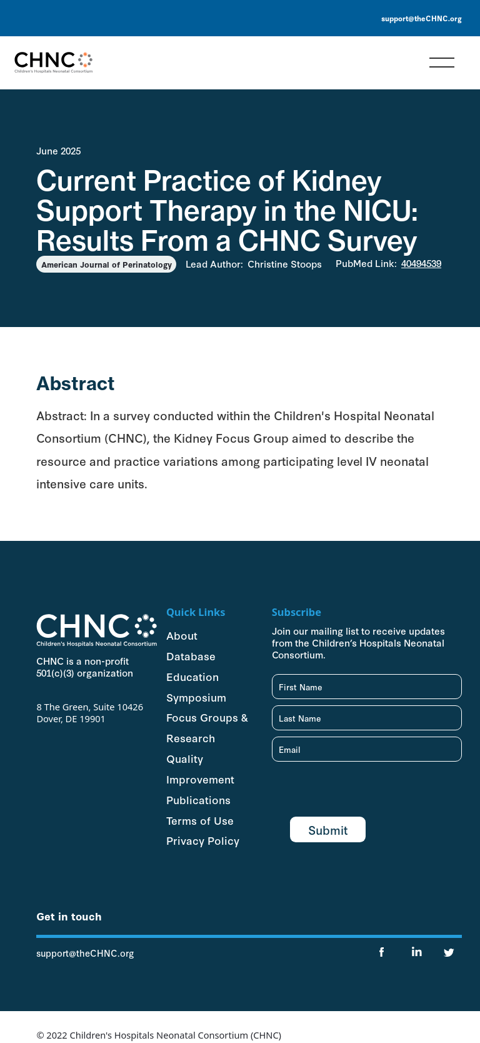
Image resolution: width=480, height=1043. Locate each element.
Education (192, 675)
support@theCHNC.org (421, 18)
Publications (198, 799)
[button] (442, 62)
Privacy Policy (202, 839)
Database (191, 655)
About (182, 634)
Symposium (196, 696)
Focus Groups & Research (207, 727)
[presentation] (367, 792)
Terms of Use (200, 819)
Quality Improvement (200, 768)
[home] (53, 62)
